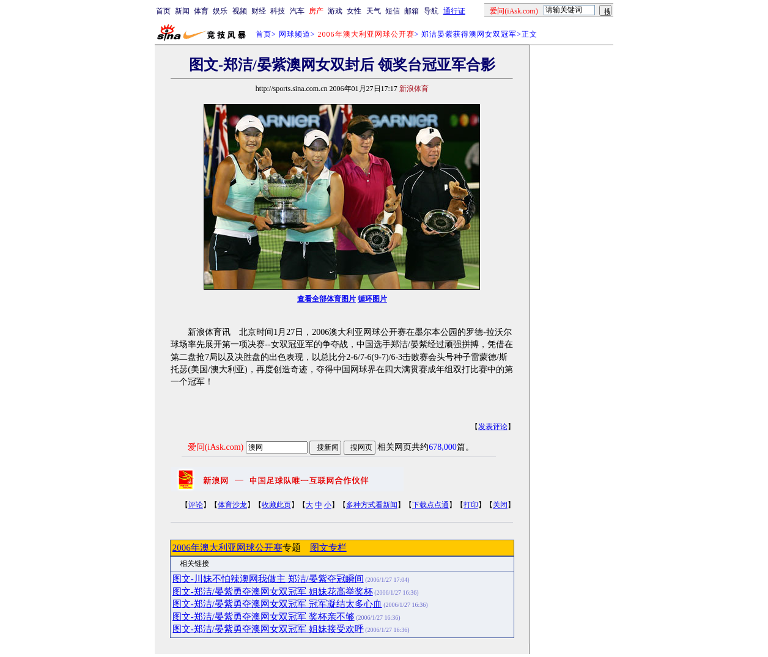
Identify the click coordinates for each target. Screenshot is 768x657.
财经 (258, 11)
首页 (163, 11)
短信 (392, 11)
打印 (470, 505)
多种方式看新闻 (371, 505)
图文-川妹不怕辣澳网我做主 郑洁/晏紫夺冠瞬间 (268, 579)
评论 (195, 505)
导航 (431, 11)
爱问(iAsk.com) (215, 447)
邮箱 (411, 11)
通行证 (454, 11)
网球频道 (295, 34)
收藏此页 (276, 505)
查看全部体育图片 (326, 299)
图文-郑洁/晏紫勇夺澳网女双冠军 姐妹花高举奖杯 (272, 591)
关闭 (500, 505)
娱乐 (220, 11)
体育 (201, 11)
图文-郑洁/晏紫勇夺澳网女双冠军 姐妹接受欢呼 (268, 629)
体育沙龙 (232, 505)
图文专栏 (328, 547)
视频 (239, 11)
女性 (354, 11)
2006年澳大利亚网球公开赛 (227, 547)
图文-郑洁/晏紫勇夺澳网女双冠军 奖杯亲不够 (263, 617)
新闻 (182, 11)
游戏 (335, 11)
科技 (277, 11)
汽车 (297, 11)
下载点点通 (430, 505)
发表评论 (493, 426)
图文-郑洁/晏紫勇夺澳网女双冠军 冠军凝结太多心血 (277, 604)
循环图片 (372, 299)
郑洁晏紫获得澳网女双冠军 (469, 34)
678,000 (443, 447)
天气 (373, 11)
